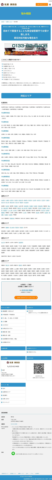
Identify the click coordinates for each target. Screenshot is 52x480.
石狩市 (11, 200)
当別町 (46, 212)
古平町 (15, 210)
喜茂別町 (26, 206)
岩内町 (7, 206)
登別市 (17, 227)
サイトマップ (6, 402)
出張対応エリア (6, 392)
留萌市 (20, 265)
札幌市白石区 (6, 160)
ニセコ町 (10, 210)
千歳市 (47, 200)
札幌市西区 (5, 147)
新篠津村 (12, 218)
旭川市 (3, 242)
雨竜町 (16, 206)
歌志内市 (12, 202)
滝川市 (3, 202)
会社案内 (5, 395)
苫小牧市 (12, 227)
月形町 (39, 208)
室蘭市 (7, 227)
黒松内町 (6, 208)
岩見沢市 (21, 200)
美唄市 (25, 200)
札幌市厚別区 (6, 176)
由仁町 (43, 210)
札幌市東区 (5, 131)
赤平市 (38, 200)
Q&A (4, 388)
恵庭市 (21, 202)
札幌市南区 (5, 185)
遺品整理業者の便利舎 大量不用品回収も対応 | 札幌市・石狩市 (38, 479)
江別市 (34, 200)
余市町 (47, 210)
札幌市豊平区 (6, 154)
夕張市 (16, 200)
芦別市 (30, 200)
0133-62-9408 (27, 290)
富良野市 (21, 242)
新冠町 (5, 210)
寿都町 (30, 208)
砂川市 (7, 202)
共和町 (35, 206)
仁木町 (24, 212)
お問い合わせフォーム (42, 4)
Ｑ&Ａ (27, 473)
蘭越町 (3, 212)
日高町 (6, 215)
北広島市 (26, 202)
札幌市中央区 (6, 113)
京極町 (31, 206)
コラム (31, 473)
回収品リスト (13, 473)
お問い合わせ (6, 399)
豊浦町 (44, 208)
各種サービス (21, 473)
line (13, 453)
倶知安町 (40, 206)
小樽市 (7, 200)
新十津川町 (24, 208)
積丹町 (19, 208)
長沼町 (37, 212)
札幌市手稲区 (6, 138)
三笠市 (43, 200)
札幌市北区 (5, 122)
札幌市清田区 (6, 170)
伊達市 (21, 227)
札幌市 (3, 200)
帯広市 (7, 265)
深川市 (17, 202)
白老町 (10, 215)
